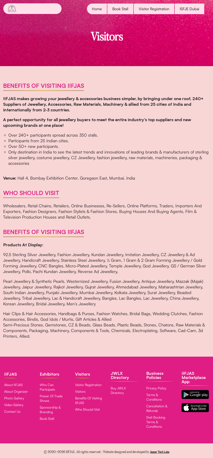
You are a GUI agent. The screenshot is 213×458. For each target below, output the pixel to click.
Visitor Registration (154, 9)
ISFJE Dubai (189, 9)
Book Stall (120, 9)
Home (97, 9)
